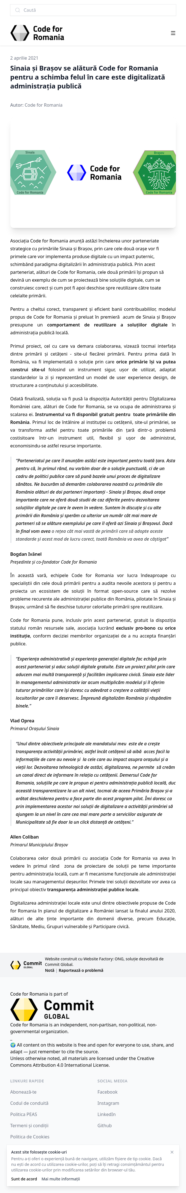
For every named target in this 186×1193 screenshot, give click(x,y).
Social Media (113, 1081)
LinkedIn (107, 1114)
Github (105, 1125)
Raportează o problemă (81, 970)
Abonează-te (23, 1092)
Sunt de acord (24, 1179)
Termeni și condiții (29, 1125)
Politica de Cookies (30, 1137)
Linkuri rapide (27, 1081)
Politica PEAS (23, 1114)
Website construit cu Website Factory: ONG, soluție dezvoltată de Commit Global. (104, 961)
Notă (50, 970)
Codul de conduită (29, 1103)
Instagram (108, 1103)
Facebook (108, 1092)
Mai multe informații (60, 1179)
